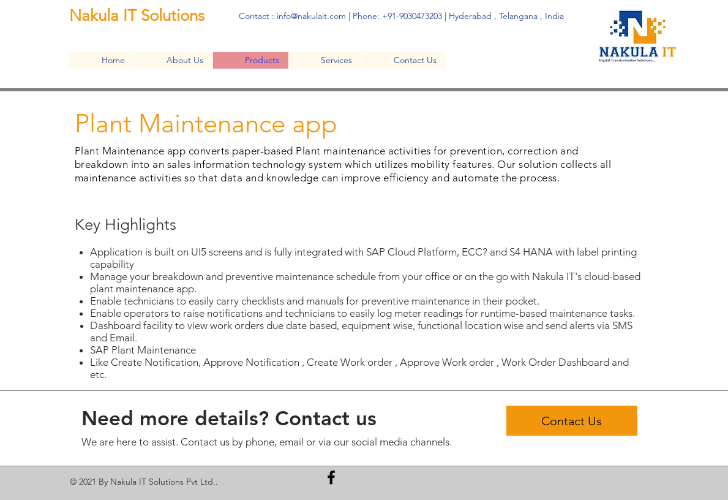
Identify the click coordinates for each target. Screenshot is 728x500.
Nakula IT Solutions (139, 15)
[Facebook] (331, 477)
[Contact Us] (571, 421)
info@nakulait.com (311, 15)
